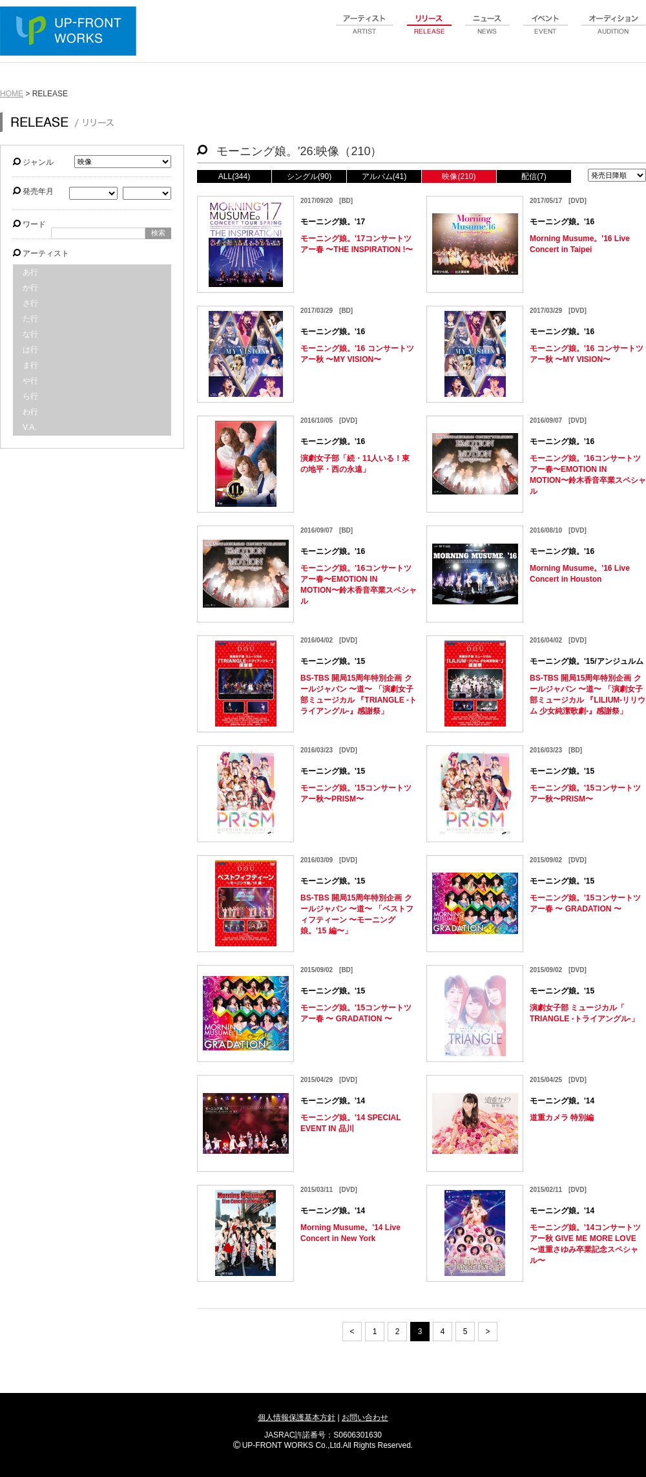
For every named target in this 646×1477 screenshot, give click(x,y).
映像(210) (458, 176)
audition (613, 31)
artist (365, 31)
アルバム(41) (384, 176)
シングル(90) (309, 176)
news (487, 31)
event (545, 31)
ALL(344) (234, 176)
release (429, 31)
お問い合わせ (365, 1417)
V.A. (30, 427)
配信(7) (534, 176)
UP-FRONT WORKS (71, 32)
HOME (11, 93)
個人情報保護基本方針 (296, 1417)
